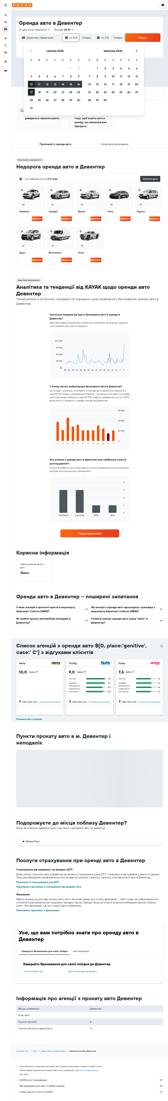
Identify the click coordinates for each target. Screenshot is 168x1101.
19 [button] (47, 92)
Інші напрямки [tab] (81, 951)
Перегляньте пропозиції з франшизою (37, 910)
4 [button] (39, 76)
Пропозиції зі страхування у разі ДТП (37, 882)
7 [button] (62, 76)
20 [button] (55, 92)
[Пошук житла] (5, 22)
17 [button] (31, 92)
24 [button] (31, 100)
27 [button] (55, 100)
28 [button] (62, 100)
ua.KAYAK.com (22, 1051)
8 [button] (71, 76)
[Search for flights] (5, 15)
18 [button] (39, 92)
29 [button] (70, 100)
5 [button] (47, 76)
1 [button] (70, 68)
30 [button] (78, 100)
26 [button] (47, 100)
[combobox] (34, 29)
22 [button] (70, 92)
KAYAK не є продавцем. (91, 1080)
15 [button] (71, 84)
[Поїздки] (5, 61)
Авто (35, 1051)
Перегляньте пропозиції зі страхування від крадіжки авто (48, 886)
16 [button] (78, 84)
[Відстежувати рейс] (5, 45)
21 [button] (63, 92)
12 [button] (47, 84)
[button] (5, 5)
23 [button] (78, 92)
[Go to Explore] (5, 38)
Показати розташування (50, 702)
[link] (89, 533)
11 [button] (39, 84)
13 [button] (55, 84)
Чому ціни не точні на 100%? (91, 1092)
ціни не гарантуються (89, 1070)
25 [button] (39, 100)
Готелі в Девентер (33, 971)
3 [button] (31, 76)
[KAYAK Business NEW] (5, 52)
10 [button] (31, 84)
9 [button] (78, 76)
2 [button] (78, 68)
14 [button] (63, 84)
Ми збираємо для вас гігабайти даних (91, 1086)
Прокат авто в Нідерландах (53, 1051)
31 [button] (31, 108)
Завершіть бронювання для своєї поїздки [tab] (44, 951)
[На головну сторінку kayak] (22, 5)
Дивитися (37, 218)
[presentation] (161, 645)
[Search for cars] (5, 29)
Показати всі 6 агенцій (29, 719)
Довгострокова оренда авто (82, 971)
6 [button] (55, 76)
